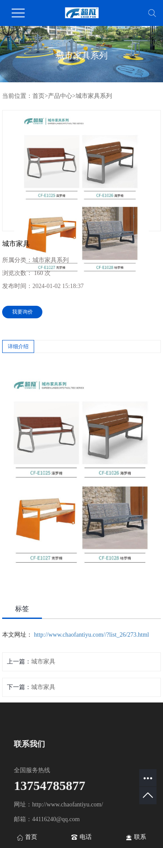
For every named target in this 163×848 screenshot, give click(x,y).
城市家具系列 (94, 96)
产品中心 (60, 96)
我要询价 (22, 312)
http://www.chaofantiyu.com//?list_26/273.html (91, 634)
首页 (38, 96)
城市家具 (43, 661)
